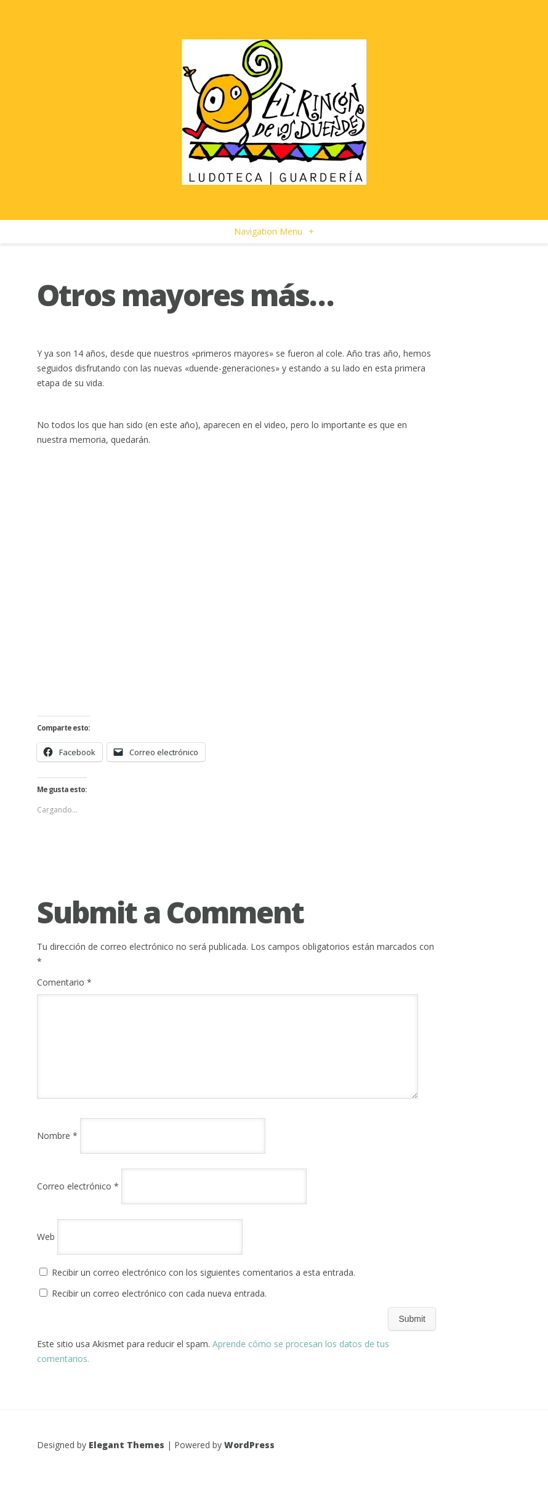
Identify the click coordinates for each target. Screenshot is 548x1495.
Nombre (57, 1150)
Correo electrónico (78, 1201)
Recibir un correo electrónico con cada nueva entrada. (159, 1308)
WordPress (249, 1459)
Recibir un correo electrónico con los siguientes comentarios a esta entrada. (203, 1287)
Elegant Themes (126, 1459)
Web (46, 1251)
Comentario (64, 982)
